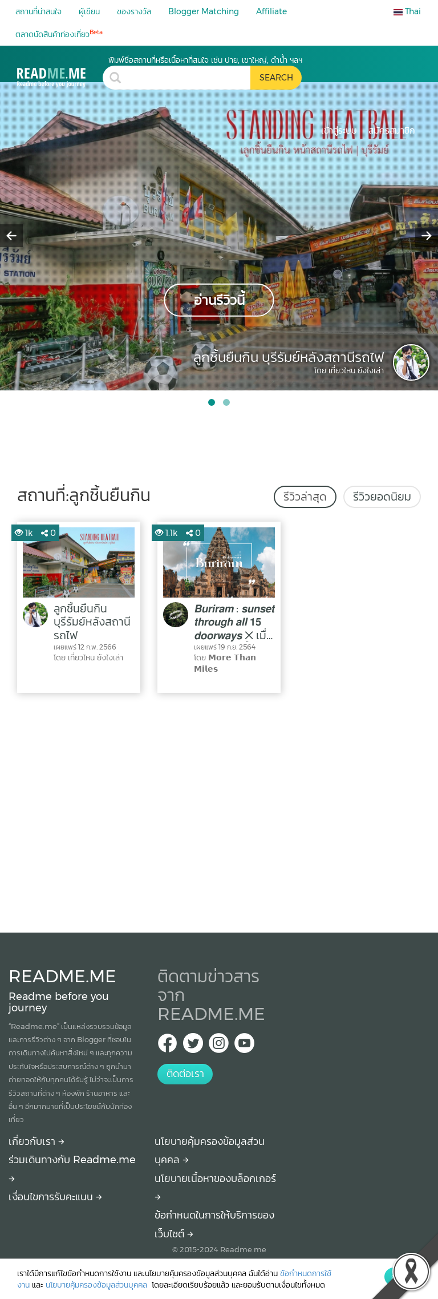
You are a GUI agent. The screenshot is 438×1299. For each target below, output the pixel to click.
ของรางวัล (134, 11)
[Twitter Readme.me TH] (193, 1046)
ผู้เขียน (89, 11)
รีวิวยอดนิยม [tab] (382, 496)
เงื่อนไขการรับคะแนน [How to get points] (55, 1197)
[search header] (189, 78)
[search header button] (276, 78)
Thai (407, 11)
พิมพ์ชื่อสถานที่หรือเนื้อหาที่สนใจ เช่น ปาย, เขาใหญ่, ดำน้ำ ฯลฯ (205, 60)
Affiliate (271, 11)
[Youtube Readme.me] (244, 1046)
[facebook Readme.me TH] (167, 1046)
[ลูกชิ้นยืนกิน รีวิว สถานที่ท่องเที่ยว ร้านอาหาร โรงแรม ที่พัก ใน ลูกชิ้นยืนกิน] (60, 71)
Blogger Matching (203, 11)
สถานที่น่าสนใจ (38, 11)
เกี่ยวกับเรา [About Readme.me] (36, 1141)
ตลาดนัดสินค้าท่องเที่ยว (59, 34)
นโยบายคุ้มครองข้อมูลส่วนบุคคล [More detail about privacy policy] (97, 1285)
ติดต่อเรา (185, 1073)
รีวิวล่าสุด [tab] (305, 496)
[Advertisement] (219, 810)
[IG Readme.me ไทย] (219, 1046)
